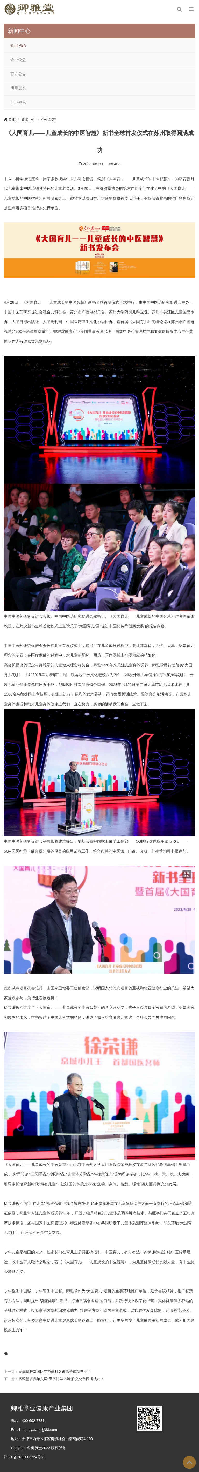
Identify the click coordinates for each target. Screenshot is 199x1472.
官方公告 (18, 74)
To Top (189, 1462)
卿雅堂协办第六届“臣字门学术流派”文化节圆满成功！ (61, 1379)
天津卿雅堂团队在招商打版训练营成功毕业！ (54, 1371)
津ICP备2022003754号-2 (24, 1457)
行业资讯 (18, 102)
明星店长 (18, 88)
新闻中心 (28, 120)
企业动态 (18, 45)
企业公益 (18, 60)
